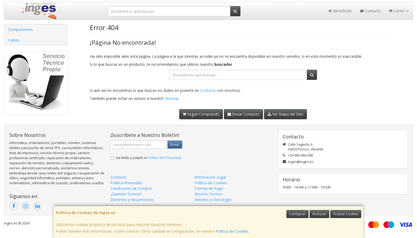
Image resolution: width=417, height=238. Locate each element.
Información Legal (210, 177)
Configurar (297, 214)
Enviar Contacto (243, 114)
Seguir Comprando (201, 114)
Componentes (20, 29)
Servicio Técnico (208, 193)
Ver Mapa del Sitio (285, 114)
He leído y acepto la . (149, 157)
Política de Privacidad (164, 157)
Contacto (370, 10)
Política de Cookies (232, 231)
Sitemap (172, 98)
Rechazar (319, 214)
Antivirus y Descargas (212, 199)
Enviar (174, 144)
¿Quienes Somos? (125, 193)
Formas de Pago (208, 188)
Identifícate (340, 10)
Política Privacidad (125, 182)
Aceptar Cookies (345, 214)
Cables (14, 40)
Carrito (399, 10)
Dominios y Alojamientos (132, 199)
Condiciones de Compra (131, 188)
